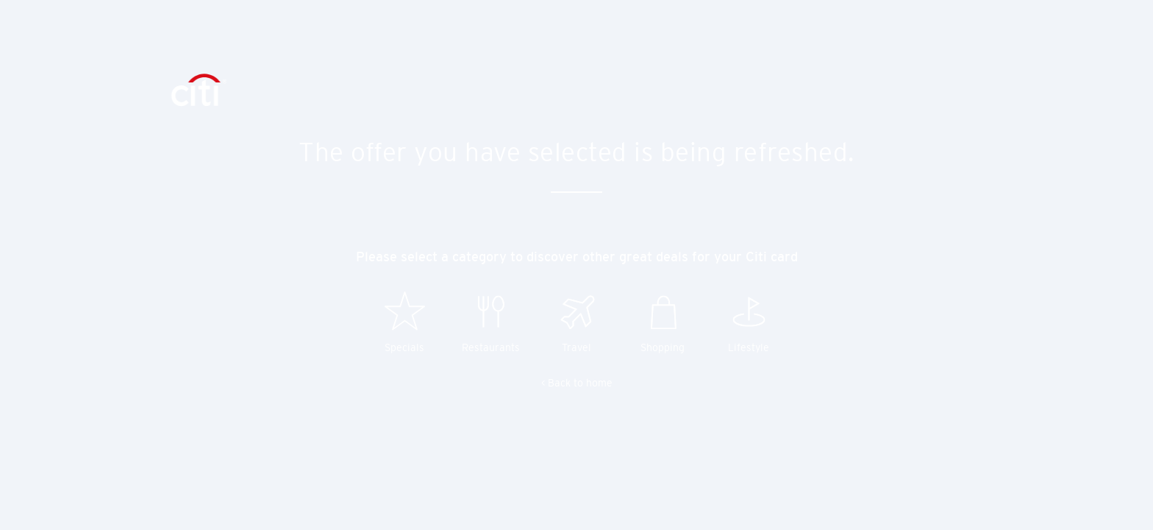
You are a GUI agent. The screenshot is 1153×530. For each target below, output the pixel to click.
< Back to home (577, 383)
